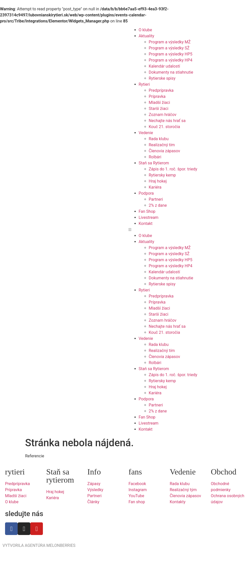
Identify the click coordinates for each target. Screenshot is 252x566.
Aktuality (146, 36)
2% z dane (158, 205)
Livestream (149, 217)
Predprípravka (161, 90)
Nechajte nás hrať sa (167, 120)
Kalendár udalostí (164, 66)
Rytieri (144, 84)
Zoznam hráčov (163, 114)
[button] (189, 230)
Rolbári (155, 157)
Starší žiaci (159, 108)
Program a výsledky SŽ (169, 48)
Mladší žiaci (159, 102)
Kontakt (146, 223)
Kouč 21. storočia (164, 126)
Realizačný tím (162, 144)
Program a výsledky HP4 (170, 60)
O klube (145, 29)
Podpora (146, 193)
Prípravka (157, 96)
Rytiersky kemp (162, 175)
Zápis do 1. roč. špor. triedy (173, 169)
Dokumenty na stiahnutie (171, 72)
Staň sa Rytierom (154, 163)
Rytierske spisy (162, 78)
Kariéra (155, 187)
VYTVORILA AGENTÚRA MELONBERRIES (39, 545)
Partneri (156, 199)
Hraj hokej (158, 181)
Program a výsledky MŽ (170, 42)
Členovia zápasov (164, 150)
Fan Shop (147, 211)
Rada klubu (159, 138)
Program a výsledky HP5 (170, 54)
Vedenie (146, 132)
